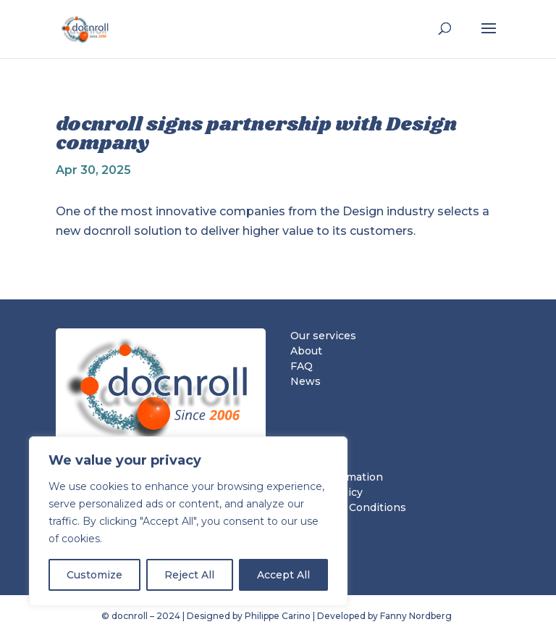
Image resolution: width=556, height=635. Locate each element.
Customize (94, 574)
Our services (323, 335)
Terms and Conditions (348, 507)
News (305, 381)
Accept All (283, 574)
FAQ (301, 366)
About (306, 350)
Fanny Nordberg (417, 615)
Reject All (189, 574)
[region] (188, 521)
